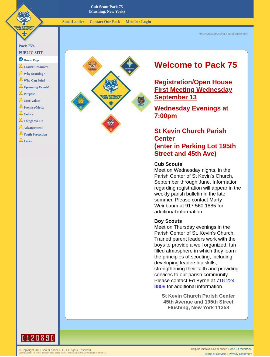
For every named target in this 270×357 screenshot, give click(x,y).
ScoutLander (73, 21)
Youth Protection (33, 134)
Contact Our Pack (105, 21)
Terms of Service (215, 349)
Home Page (29, 60)
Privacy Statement (240, 349)
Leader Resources (33, 67)
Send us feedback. (240, 344)
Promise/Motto (31, 107)
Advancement (31, 128)
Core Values (29, 101)
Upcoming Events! (34, 87)
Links (25, 141)
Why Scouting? (32, 74)
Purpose (27, 94)
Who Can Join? (32, 80)
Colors (26, 114)
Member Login (138, 21)
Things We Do (31, 121)
